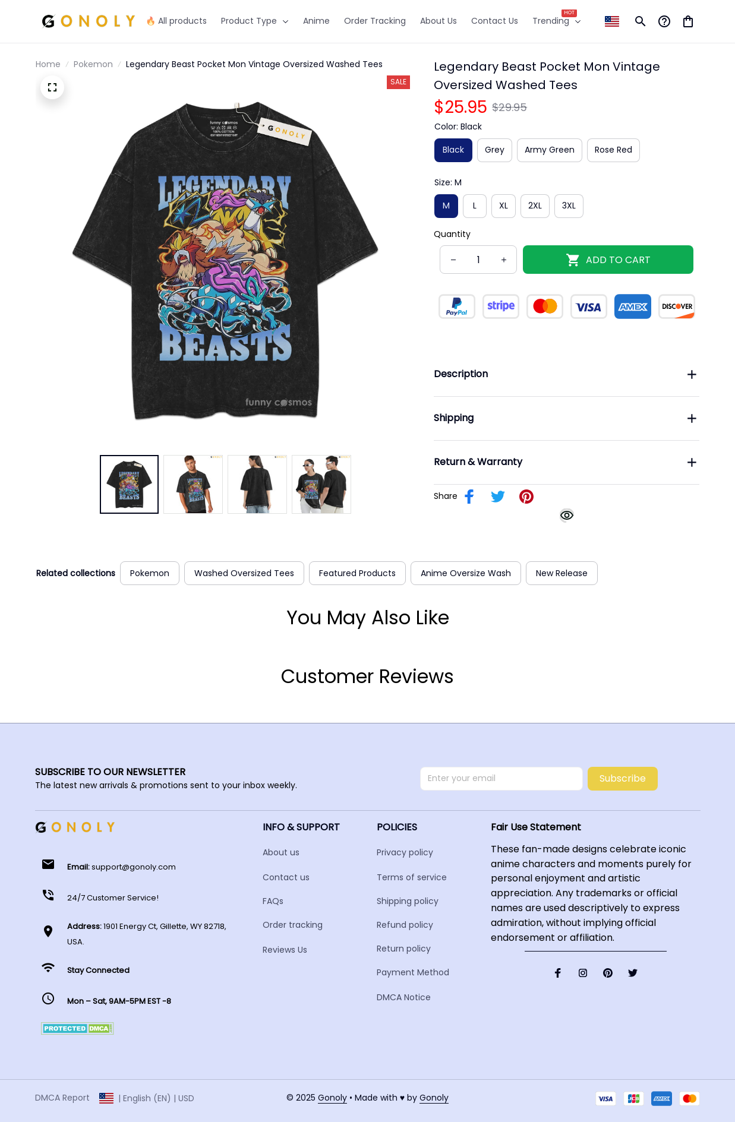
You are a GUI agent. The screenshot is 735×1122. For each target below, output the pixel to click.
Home (48, 64)
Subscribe (623, 778)
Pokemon (93, 64)
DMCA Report (62, 1098)
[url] (332, 1098)
